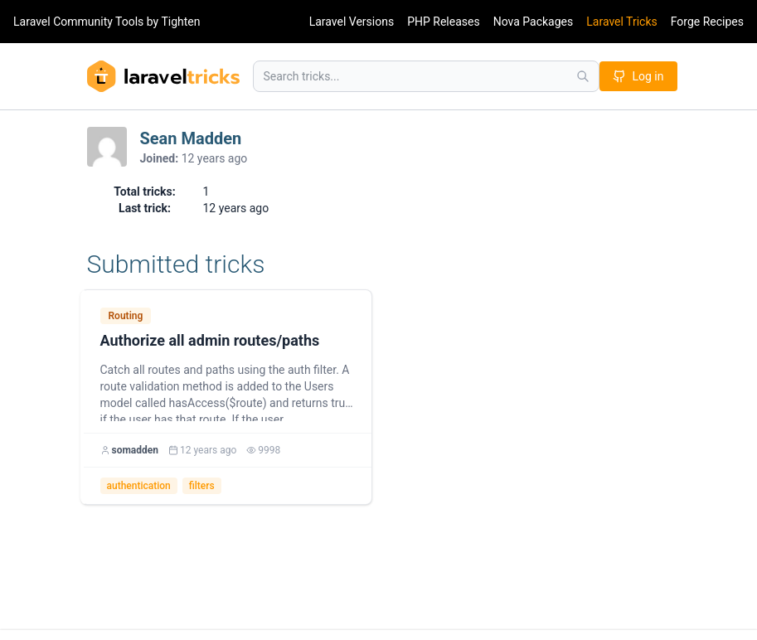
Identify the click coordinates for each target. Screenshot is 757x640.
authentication (139, 486)
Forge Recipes (707, 21)
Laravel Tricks (622, 21)
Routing (126, 316)
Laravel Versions (351, 21)
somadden (135, 450)
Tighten (180, 21)
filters (202, 486)
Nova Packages (533, 21)
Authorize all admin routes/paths (210, 340)
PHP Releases (443, 21)
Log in (638, 76)
